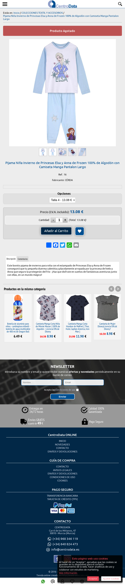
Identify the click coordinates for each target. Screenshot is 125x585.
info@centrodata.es (65, 550)
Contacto (62, 448)
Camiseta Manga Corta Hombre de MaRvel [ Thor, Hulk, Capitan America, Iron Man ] (77, 327)
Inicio (62, 441)
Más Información (68, 573)
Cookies (62, 480)
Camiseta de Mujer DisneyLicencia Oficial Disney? (107, 326)
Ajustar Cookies (111, 578)
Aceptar (93, 578)
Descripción (11, 258)
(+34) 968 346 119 (65, 539)
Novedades (62, 444)
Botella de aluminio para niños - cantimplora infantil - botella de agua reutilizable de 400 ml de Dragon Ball (18, 327)
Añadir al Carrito (56, 231)
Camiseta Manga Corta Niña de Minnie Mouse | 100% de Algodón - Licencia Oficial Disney (48, 327)
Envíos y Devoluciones (62, 451)
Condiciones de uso (65, 390)
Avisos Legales (62, 470)
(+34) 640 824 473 (65, 544)
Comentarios (23, 258)
